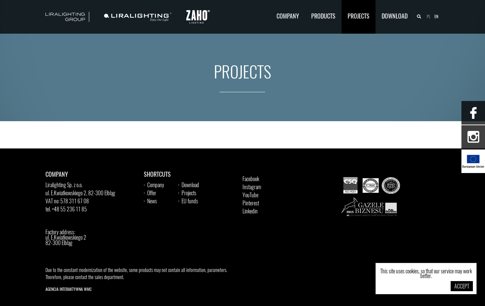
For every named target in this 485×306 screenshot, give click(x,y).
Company (288, 17)
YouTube (250, 195)
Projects (358, 17)
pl (428, 17)
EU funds (190, 201)
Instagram (252, 187)
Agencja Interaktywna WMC (68, 289)
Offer (151, 193)
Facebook (251, 179)
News (152, 201)
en (436, 17)
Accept (461, 287)
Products (323, 17)
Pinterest (251, 203)
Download (395, 17)
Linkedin (250, 211)
